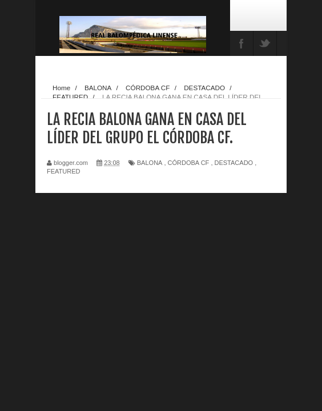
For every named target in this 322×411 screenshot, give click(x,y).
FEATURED (63, 171)
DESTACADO (234, 162)
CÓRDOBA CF (189, 162)
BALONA (150, 162)
